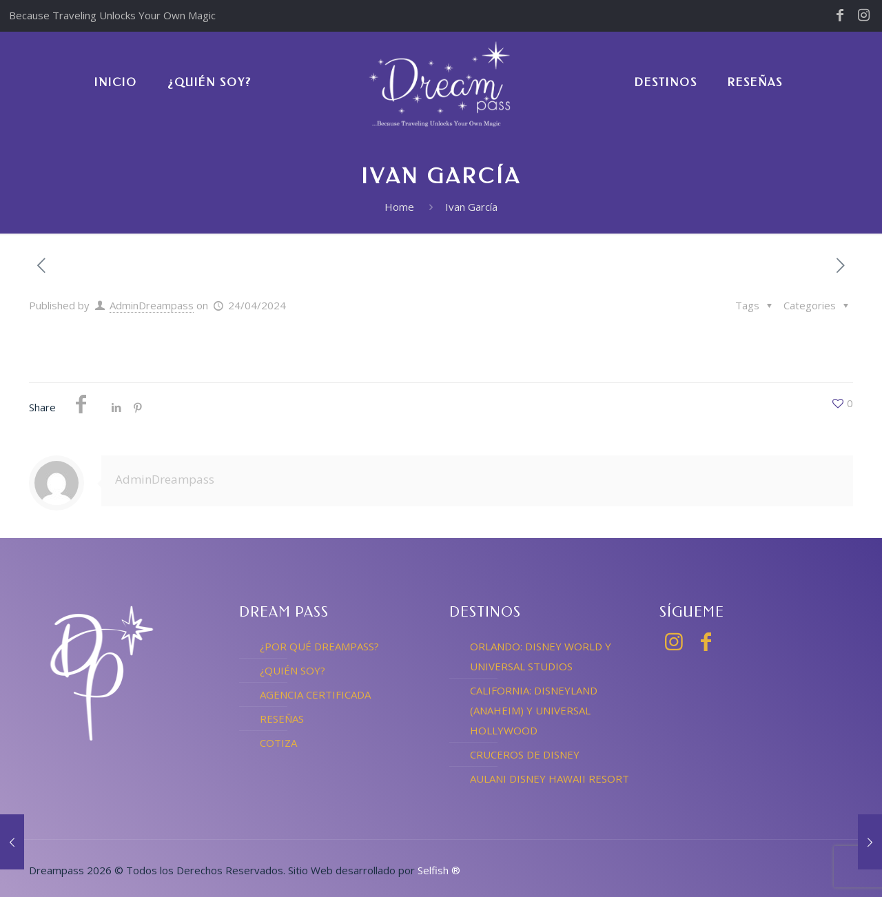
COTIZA (278, 743)
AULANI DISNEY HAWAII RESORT (549, 778)
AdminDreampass (152, 305)
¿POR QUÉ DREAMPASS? (319, 646)
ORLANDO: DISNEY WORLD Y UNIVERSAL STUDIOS (540, 656)
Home (399, 207)
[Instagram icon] (863, 16)
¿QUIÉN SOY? (292, 670)
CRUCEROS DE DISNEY (525, 754)
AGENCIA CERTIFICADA (315, 694)
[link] (666, 165)
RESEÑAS (282, 718)
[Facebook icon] (840, 16)
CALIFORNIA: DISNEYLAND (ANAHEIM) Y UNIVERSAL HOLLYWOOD (533, 710)
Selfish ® (439, 870)
